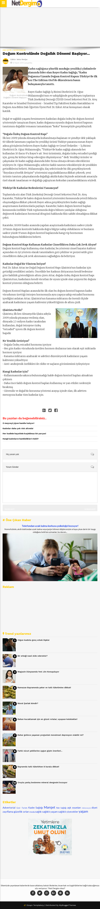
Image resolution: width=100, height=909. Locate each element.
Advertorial (9, 807)
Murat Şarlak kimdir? (28, 703)
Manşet (49, 807)
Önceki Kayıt (9, 509)
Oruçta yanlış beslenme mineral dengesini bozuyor (42, 782)
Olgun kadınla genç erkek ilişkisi (33, 640)
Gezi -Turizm (21, 808)
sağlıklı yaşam (50, 811)
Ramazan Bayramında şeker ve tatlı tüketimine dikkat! (44, 687)
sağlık (38, 811)
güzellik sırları (21, 811)
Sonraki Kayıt (90, 509)
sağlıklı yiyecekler (68, 811)
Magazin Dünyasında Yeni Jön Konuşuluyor (38, 672)
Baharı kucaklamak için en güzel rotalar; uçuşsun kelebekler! (47, 719)
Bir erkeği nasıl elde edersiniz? (33, 656)
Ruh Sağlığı (61, 807)
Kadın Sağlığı (19, 50)
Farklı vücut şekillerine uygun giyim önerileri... (40, 751)
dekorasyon (86, 808)
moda (32, 812)
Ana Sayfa (7, 50)
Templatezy (38, 905)
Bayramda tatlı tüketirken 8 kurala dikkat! (38, 767)
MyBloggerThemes (67, 905)
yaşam (83, 811)
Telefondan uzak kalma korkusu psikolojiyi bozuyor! (50, 525)
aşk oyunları (74, 807)
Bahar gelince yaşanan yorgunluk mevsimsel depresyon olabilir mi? (51, 735)
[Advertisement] (50, 27)
